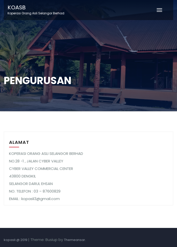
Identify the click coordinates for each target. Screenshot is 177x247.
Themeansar (74, 239)
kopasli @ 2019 (16, 239)
